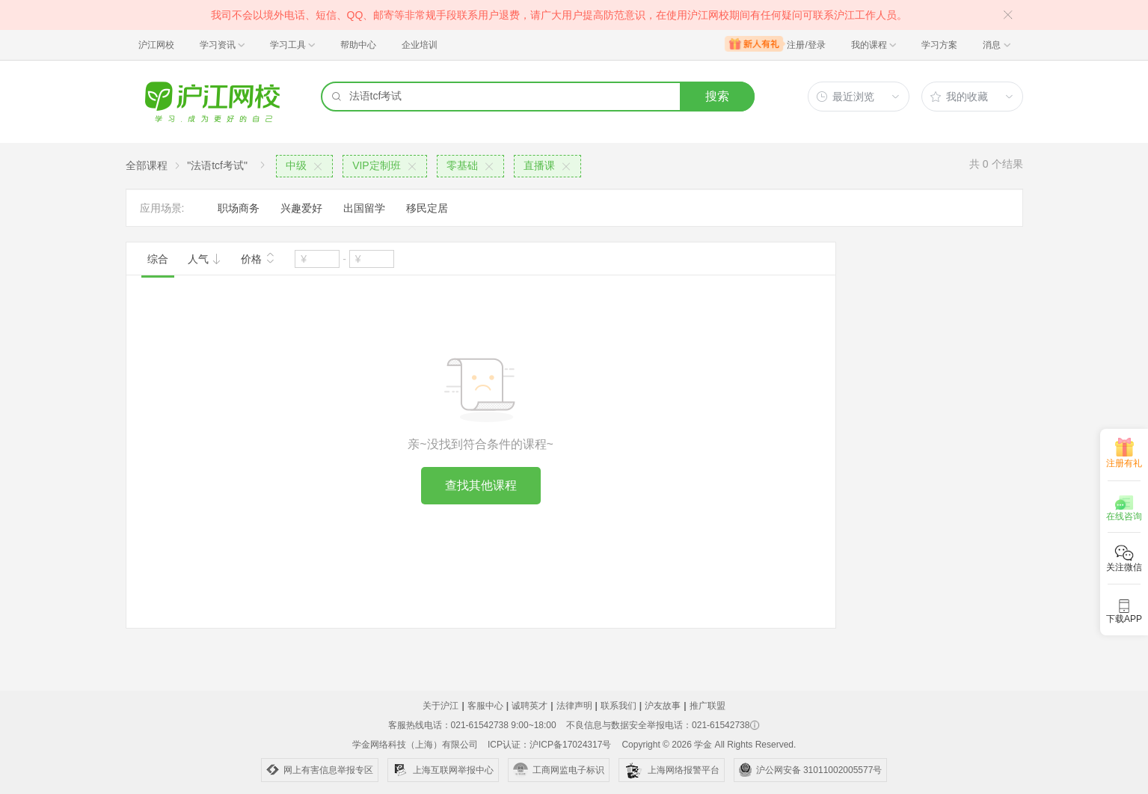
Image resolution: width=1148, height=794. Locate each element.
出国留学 (364, 208)
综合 (157, 259)
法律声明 (574, 705)
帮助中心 (358, 45)
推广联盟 (707, 705)
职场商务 (239, 208)
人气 (205, 259)
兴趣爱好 (301, 208)
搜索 (717, 96)
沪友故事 (663, 705)
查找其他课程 (481, 485)
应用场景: (162, 208)
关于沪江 (440, 705)
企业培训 (420, 45)
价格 (258, 257)
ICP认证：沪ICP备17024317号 (549, 744)
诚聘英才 (529, 705)
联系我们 (618, 705)
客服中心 (485, 705)
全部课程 (147, 165)
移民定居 (427, 208)
